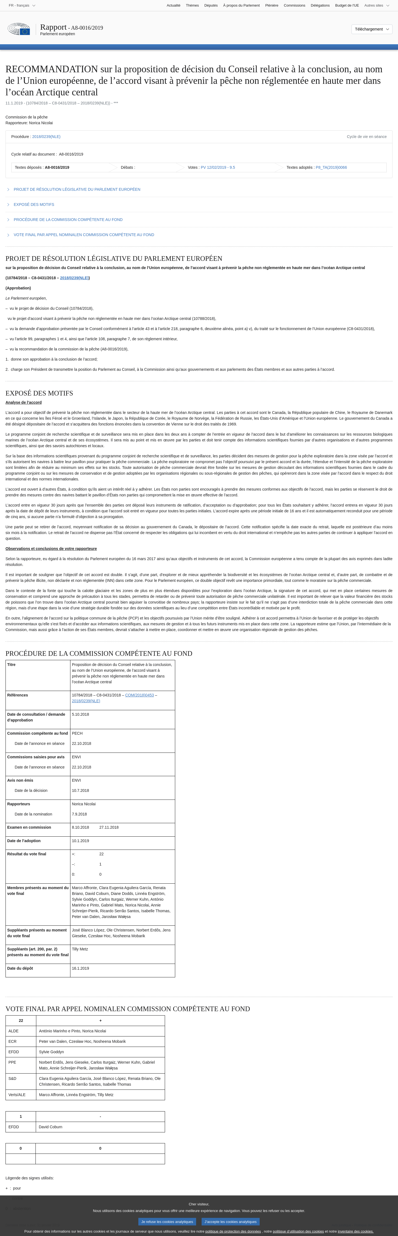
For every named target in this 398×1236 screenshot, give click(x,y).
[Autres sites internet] (377, 5)
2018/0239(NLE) (46, 136)
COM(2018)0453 (139, 695)
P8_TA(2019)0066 (331, 167)
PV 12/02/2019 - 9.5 (218, 167)
